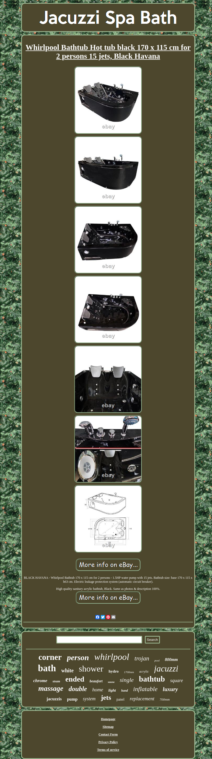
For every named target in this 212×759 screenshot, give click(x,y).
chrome (40, 680)
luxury (170, 689)
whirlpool (111, 657)
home (97, 689)
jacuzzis (54, 698)
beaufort (96, 681)
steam (56, 681)
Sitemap (108, 727)
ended (74, 679)
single (127, 680)
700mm (165, 699)
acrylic (144, 671)
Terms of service (108, 750)
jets (106, 697)
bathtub (152, 679)
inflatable (145, 689)
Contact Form (108, 734)
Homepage (108, 719)
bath (47, 668)
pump (72, 699)
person (78, 657)
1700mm (129, 672)
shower (91, 668)
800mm (171, 659)
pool (157, 660)
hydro (114, 671)
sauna (111, 682)
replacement (142, 698)
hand (124, 690)
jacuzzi (166, 668)
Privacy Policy (108, 742)
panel (120, 699)
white (67, 670)
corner (50, 657)
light (112, 690)
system (89, 698)
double (77, 688)
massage (50, 688)
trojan (142, 658)
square (176, 680)
